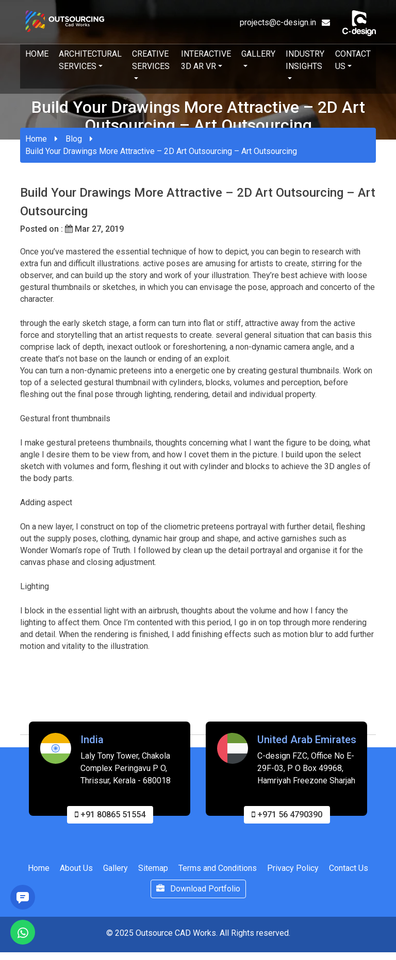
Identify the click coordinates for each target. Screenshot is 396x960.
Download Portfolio (198, 891)
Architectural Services (90, 60)
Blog (73, 139)
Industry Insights (305, 60)
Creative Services (151, 60)
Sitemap (153, 870)
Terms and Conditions (217, 870)
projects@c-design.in (285, 22)
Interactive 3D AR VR (206, 60)
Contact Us (353, 60)
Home (36, 54)
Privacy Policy (293, 870)
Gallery (258, 54)
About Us (76, 870)
